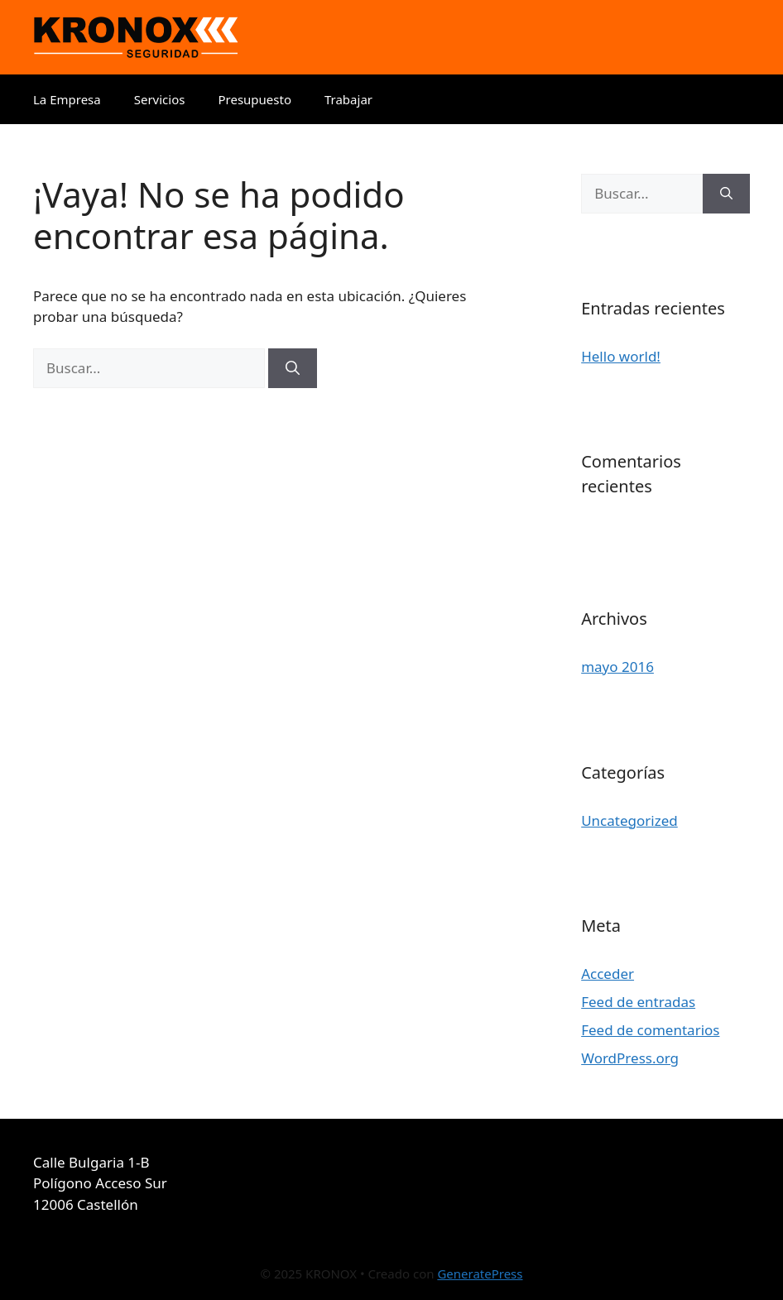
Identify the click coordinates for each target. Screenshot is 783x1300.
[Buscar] (292, 368)
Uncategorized (629, 820)
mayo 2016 (617, 666)
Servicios (159, 99)
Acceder (607, 973)
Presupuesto (254, 99)
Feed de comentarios (650, 1029)
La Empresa (67, 99)
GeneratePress (479, 1273)
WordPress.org (630, 1057)
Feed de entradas (638, 1001)
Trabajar (348, 99)
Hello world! (621, 356)
